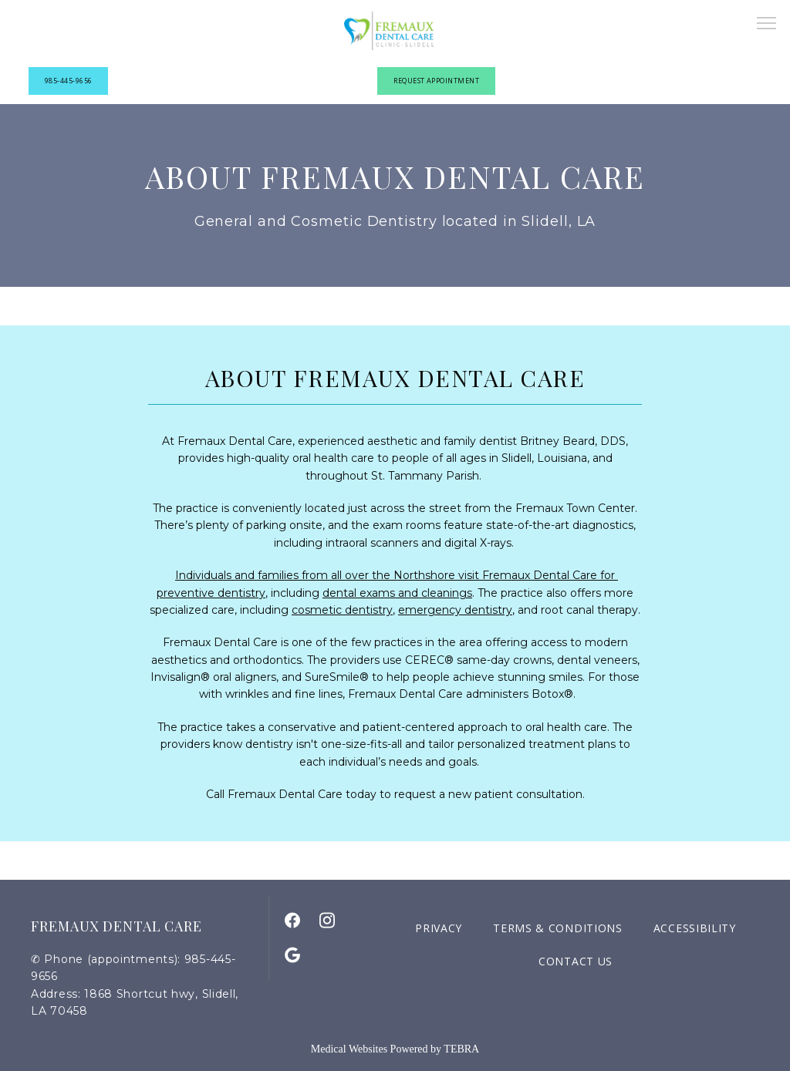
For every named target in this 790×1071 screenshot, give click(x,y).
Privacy (438, 928)
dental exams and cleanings (397, 593)
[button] (766, 24)
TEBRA (461, 1049)
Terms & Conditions (558, 928)
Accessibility (694, 928)
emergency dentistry (455, 610)
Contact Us (575, 961)
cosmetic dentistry (342, 610)
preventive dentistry (211, 593)
